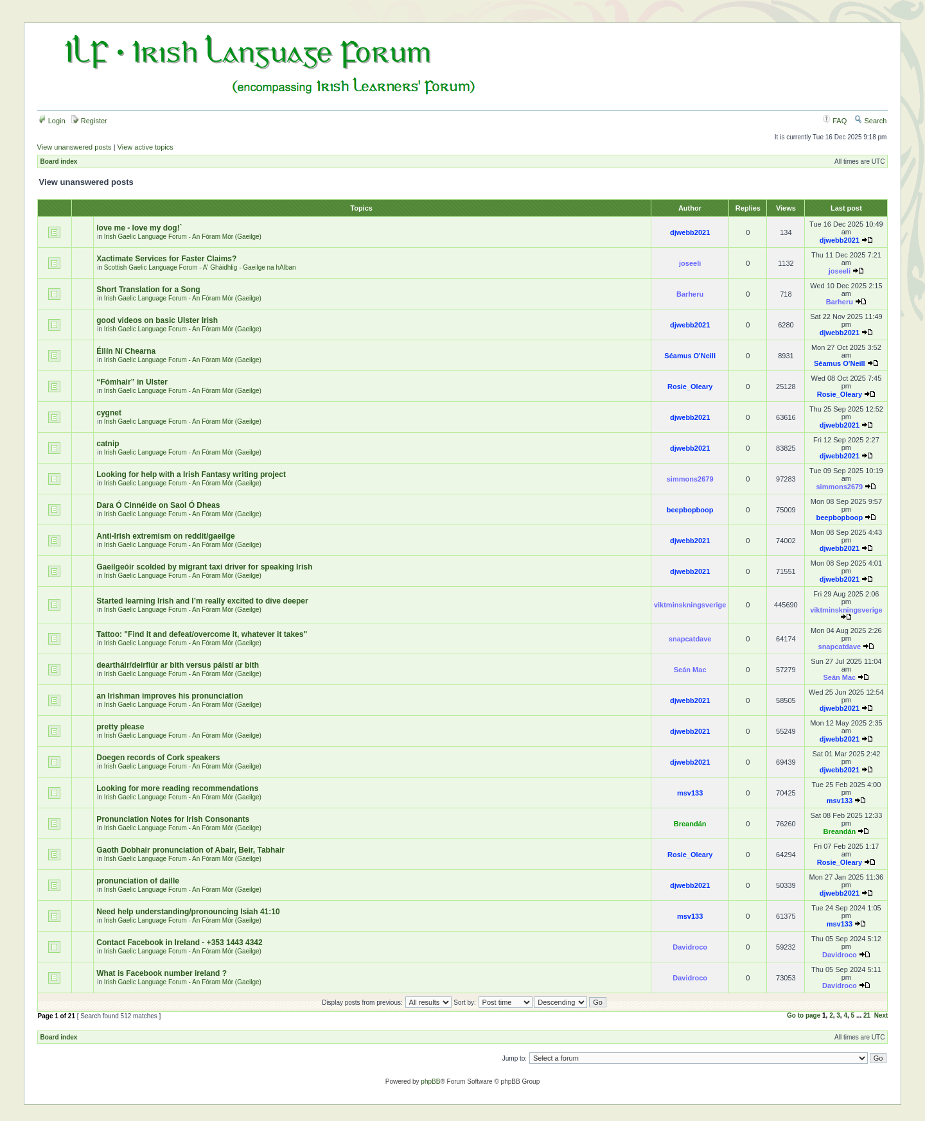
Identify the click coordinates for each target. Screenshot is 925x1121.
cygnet (108, 412)
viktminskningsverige (690, 605)
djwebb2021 (690, 232)
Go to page (803, 1015)
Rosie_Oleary (689, 386)
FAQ (835, 121)
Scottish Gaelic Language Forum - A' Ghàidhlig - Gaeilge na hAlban (200, 267)
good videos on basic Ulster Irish (157, 320)
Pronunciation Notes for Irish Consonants (172, 819)
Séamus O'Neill (690, 356)
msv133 (690, 793)
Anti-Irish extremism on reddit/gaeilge (165, 536)
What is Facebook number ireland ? (161, 973)
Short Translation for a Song (148, 289)
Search (870, 121)
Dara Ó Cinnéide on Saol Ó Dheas (158, 505)
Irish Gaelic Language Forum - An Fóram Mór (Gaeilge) (182, 236)
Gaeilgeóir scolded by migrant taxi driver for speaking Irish (204, 566)
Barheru (689, 294)
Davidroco (690, 947)
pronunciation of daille (137, 880)
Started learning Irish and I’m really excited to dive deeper (202, 600)
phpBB (430, 1081)
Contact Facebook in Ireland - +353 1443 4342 (179, 942)
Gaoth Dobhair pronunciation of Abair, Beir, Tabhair (190, 850)
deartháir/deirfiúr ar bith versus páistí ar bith (177, 665)
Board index (59, 161)
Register (89, 121)
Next (881, 1015)
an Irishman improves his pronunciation (169, 695)
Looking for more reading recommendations (177, 788)
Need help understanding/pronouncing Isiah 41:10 (187, 911)
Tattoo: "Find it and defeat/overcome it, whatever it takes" (201, 634)
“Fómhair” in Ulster (132, 382)
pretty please (120, 726)
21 (866, 1015)
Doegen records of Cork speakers (158, 757)
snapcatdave (690, 639)
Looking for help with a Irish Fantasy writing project (191, 474)
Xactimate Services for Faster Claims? (166, 258)
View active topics (145, 147)
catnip (107, 443)
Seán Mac (690, 669)
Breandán (690, 824)
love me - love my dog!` (139, 227)
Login (52, 121)
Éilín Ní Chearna (125, 351)
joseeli (690, 263)
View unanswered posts (74, 147)
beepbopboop (690, 510)
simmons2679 (690, 479)
